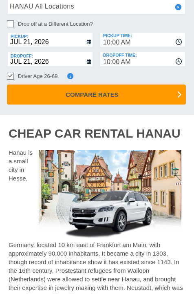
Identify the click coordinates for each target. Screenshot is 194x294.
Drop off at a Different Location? (55, 24)
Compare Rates (92, 94)
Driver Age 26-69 (38, 76)
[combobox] (142, 40)
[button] (177, 7)
